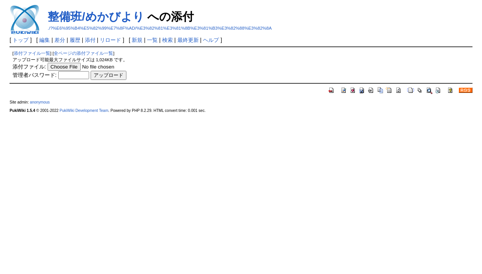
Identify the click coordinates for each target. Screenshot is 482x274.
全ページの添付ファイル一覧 (83, 53)
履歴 (75, 40)
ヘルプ (211, 40)
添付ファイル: (29, 67)
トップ (21, 40)
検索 (167, 40)
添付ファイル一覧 (32, 53)
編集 (44, 40)
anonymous (40, 102)
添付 (90, 40)
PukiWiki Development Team (83, 110)
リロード (110, 40)
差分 (59, 40)
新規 (137, 40)
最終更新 (188, 40)
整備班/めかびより (96, 16)
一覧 (152, 40)
